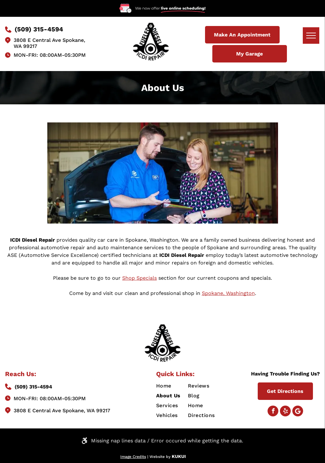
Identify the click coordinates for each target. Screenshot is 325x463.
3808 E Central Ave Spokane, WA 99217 (62, 411)
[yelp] (285, 412)
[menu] (311, 35)
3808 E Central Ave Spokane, (49, 40)
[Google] (297, 412)
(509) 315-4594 (33, 387)
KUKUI (179, 456)
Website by (159, 456)
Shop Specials (139, 278)
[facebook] (273, 412)
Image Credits (133, 456)
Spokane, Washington (228, 293)
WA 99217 (25, 46)
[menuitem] (179, 386)
